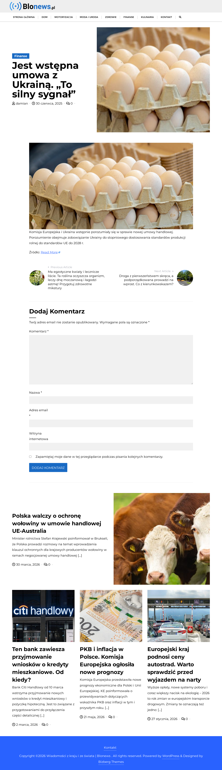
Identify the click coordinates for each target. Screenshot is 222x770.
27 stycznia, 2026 (162, 719)
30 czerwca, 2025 (47, 103)
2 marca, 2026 (25, 725)
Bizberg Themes (111, 762)
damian (20, 103)
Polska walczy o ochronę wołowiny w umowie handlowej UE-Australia (56, 523)
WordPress (170, 756)
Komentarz (39, 331)
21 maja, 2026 (92, 717)
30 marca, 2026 (26, 564)
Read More (49, 252)
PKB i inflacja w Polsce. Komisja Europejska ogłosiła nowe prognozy (107, 660)
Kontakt (110, 748)
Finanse (20, 56)
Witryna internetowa (38, 436)
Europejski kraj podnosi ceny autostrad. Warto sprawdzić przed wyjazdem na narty (174, 664)
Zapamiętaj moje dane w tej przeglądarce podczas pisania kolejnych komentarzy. (99, 457)
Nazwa (35, 393)
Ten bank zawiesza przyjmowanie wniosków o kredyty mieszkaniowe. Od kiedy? (40, 664)
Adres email (38, 413)
